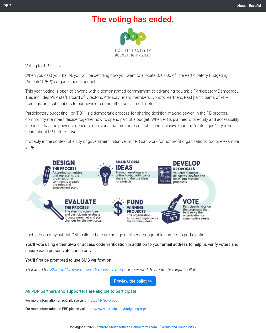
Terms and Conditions (178, 327)
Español (255, 6)
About (241, 6)
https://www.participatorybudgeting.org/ (116, 309)
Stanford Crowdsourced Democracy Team (87, 269)
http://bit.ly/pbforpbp (101, 300)
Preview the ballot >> (133, 281)
